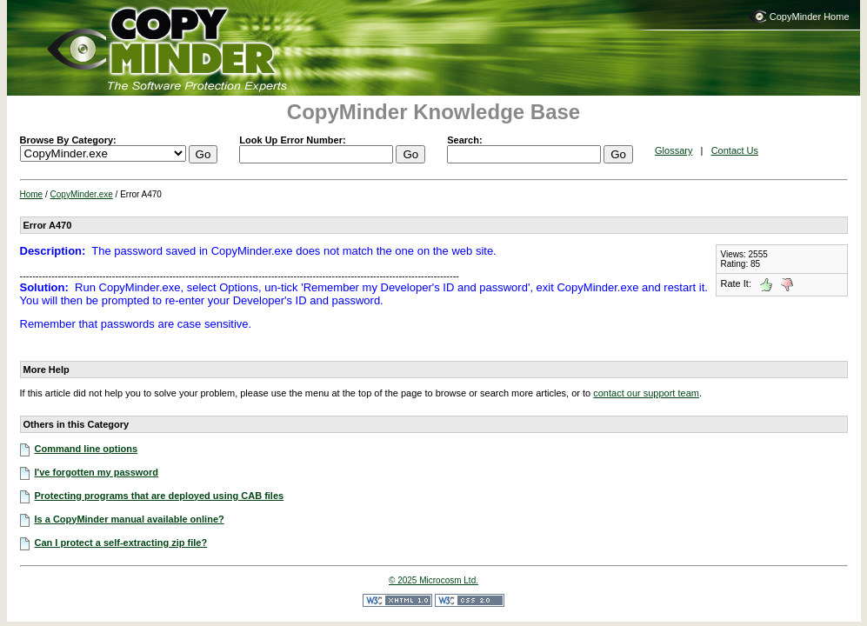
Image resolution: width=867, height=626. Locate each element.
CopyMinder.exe (81, 194)
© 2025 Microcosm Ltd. (433, 580)
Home (31, 194)
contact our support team (646, 393)
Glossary (673, 150)
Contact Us (734, 150)
